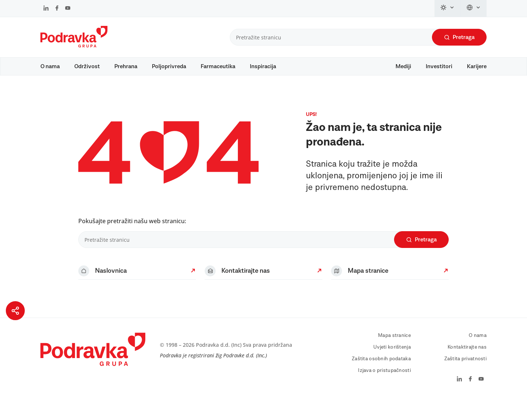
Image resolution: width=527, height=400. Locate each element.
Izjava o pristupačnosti (384, 370)
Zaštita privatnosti (465, 358)
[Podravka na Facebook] (57, 9)
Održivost (87, 66)
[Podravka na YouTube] (67, 9)
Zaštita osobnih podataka (381, 358)
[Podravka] (73, 45)
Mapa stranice (394, 335)
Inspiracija (263, 66)
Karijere (477, 66)
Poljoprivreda (169, 66)
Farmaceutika (218, 66)
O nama (50, 66)
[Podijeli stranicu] (15, 310)
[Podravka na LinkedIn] (46, 9)
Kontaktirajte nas (467, 347)
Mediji (403, 66)
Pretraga (459, 37)
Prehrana (125, 66)
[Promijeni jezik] (474, 8)
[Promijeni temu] (447, 8)
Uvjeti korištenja (392, 347)
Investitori (439, 66)
